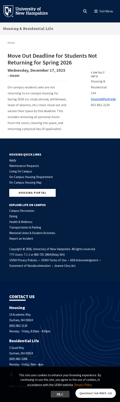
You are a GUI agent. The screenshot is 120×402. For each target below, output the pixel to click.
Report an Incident (21, 238)
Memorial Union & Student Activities (32, 233)
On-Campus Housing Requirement (31, 177)
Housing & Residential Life (28, 28)
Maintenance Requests (24, 166)
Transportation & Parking (25, 227)
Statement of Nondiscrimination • (31, 266)
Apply (12, 160)
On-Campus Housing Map (25, 182)
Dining (13, 216)
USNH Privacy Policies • (24, 260)
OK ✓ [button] (60, 394)
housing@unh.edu (103, 99)
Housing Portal (32, 193)
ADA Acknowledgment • (85, 260)
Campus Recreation (21, 211)
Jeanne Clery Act (65, 266)
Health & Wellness (20, 222)
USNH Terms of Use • (55, 260)
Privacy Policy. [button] (83, 385)
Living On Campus (20, 171)
